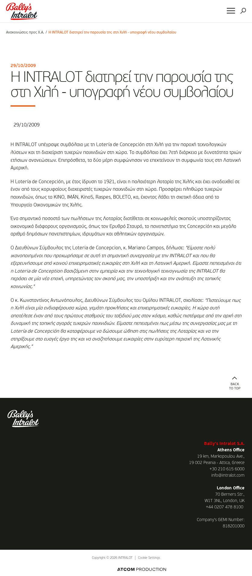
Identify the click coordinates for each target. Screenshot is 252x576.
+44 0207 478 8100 (224, 507)
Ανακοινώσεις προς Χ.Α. (25, 32)
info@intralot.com (227, 475)
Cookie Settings (149, 558)
